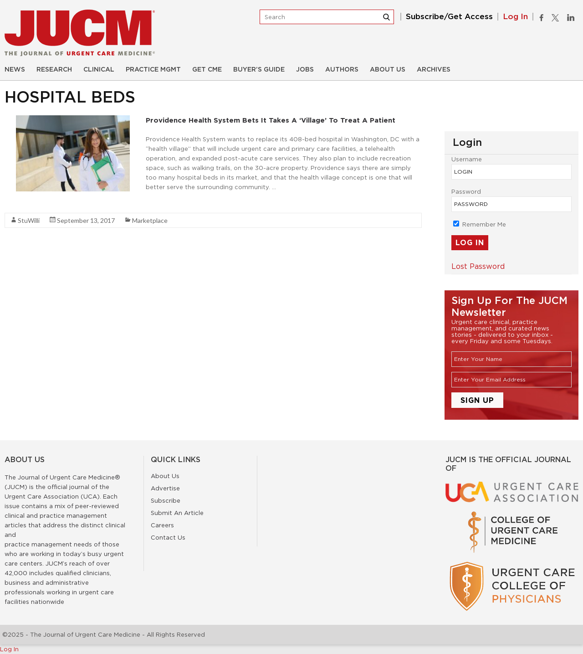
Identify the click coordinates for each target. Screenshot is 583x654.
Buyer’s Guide (259, 70)
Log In (515, 17)
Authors (341, 70)
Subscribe (165, 500)
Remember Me (479, 224)
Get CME (207, 70)
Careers (162, 525)
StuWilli (29, 220)
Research (54, 70)
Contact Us (168, 537)
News (15, 70)
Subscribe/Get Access (449, 17)
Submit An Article (177, 513)
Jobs (305, 70)
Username (466, 159)
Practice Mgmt (153, 70)
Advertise (165, 488)
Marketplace (150, 220)
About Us (387, 70)
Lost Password (478, 266)
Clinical (98, 70)
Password (466, 191)
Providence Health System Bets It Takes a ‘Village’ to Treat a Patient (270, 120)
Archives (433, 70)
